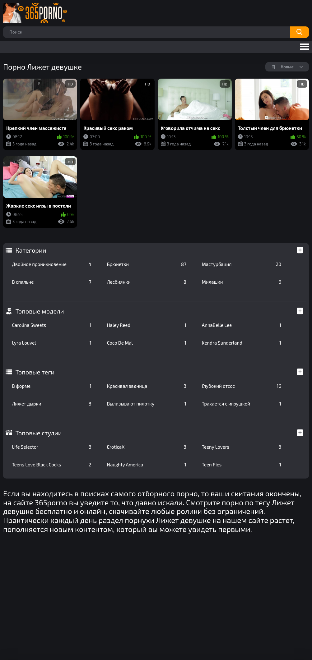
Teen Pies (241, 464)
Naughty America (146, 464)
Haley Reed (146, 325)
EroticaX (146, 447)
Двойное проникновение (51, 264)
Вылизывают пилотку (146, 403)
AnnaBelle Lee (241, 325)
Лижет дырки (51, 403)
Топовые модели (39, 311)
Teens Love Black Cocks (51, 464)
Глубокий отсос (241, 386)
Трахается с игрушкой (241, 403)
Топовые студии (38, 433)
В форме (51, 386)
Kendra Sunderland (241, 343)
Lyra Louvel (51, 343)
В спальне (51, 282)
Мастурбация (241, 264)
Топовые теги (34, 372)
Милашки (241, 282)
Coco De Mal (146, 343)
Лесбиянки (146, 282)
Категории (30, 250)
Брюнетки (146, 264)
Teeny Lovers (241, 447)
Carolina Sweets (51, 325)
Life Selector (51, 447)
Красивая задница (146, 386)
